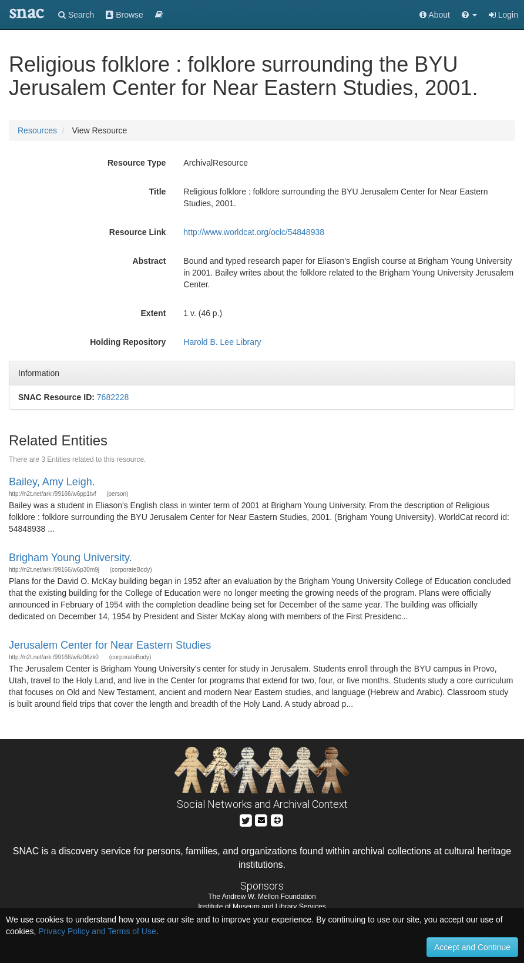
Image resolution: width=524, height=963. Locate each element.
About (434, 14)
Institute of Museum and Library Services (261, 906)
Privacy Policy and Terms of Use (97, 931)
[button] (469, 14)
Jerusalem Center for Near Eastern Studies (110, 645)
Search (76, 14)
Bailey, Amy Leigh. (52, 482)
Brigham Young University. (70, 557)
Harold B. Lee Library (222, 342)
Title (157, 191)
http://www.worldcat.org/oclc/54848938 (253, 232)
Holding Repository (128, 342)
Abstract (149, 261)
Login (503, 14)
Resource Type (137, 162)
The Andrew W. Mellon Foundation (261, 896)
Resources (37, 130)
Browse (124, 14)
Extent (153, 313)
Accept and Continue (472, 947)
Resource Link (137, 232)
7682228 (113, 397)
